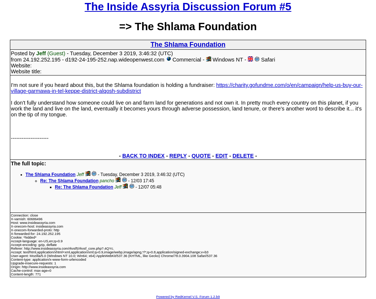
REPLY (178, 156)
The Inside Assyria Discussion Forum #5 (188, 6)
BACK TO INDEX (143, 156)
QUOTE (201, 156)
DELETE (243, 156)
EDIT (222, 156)
